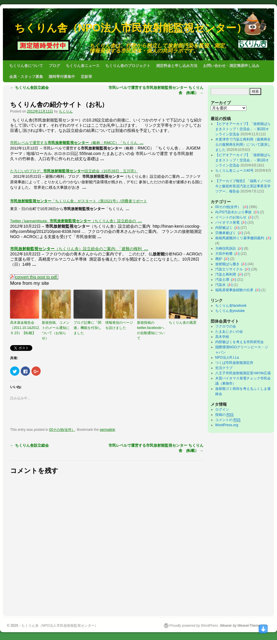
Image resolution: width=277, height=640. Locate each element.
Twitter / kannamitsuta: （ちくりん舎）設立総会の (76, 221)
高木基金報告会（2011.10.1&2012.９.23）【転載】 (24, 328)
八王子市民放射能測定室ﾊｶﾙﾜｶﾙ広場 (244, 373)
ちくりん (66, 111)
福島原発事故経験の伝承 (235, 290)
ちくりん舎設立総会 (29, 87)
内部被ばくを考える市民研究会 (239, 342)
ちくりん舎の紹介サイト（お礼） (59, 104)
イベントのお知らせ (231, 217)
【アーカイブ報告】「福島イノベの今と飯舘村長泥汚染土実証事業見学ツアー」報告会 (243, 186)
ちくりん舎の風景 (182, 323)
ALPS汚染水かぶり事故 (234, 212)
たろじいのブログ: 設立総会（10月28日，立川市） (74, 171)
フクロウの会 (225, 326)
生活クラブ (224, 368)
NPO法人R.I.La (227, 357)
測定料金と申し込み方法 (176, 65)
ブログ (54, 65)
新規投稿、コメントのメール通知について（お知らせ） (56, 330)
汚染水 (221, 285)
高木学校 (222, 337)
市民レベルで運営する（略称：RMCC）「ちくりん (76, 143)
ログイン (222, 409)
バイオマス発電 (228, 222)
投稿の (224, 415)
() (245, 207)
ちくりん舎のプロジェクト (127, 65)
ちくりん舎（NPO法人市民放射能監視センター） (130, 28)
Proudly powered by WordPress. (194, 626)
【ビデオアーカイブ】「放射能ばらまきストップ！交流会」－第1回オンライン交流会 (243, 160)
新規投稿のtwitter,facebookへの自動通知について (151, 330)
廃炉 (219, 259)
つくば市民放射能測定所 (234, 363)
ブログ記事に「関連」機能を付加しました (87, 328)
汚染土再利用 (226, 274)
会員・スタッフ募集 (26, 76)
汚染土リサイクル (230, 269)
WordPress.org (226, 425)
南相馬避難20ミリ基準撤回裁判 (240, 238)
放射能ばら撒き (228, 264)
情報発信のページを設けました (119, 325)
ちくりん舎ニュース (83, 65)
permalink (107, 430)
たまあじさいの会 (229, 332)
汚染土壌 (223, 280)
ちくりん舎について (26, 65)
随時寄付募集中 (62, 76)
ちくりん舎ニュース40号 (234, 171)
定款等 (86, 76)
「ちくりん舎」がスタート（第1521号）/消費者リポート (78, 201)
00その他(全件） (62, 430)
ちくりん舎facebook (231, 306)
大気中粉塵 (225, 254)
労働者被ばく (226, 233)
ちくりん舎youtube (230, 311)
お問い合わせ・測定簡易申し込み (231, 65)
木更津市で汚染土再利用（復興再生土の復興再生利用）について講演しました (243, 144)
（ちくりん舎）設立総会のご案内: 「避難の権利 (79, 248)
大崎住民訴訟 (226, 248)
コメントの (228, 420)
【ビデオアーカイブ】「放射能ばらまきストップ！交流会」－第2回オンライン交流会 (243, 129)
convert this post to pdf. (34, 277)
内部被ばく (225, 228)
